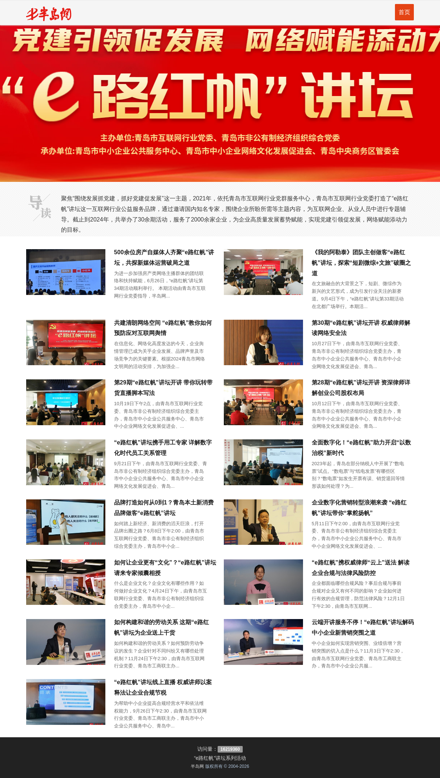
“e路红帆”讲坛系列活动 (220, 758)
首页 (404, 12)
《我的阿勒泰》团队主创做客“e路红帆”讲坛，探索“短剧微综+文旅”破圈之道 (361, 262)
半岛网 (197, 766)
